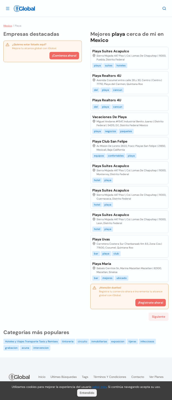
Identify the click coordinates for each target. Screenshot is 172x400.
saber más (99, 387)
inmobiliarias (99, 341)
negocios (110, 131)
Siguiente (158, 317)
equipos (99, 155)
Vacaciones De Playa (109, 117)
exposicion (117, 341)
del (96, 90)
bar (96, 253)
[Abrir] (7, 8)
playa (97, 65)
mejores (107, 278)
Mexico (7, 25)
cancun (117, 90)
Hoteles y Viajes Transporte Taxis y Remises (31, 341)
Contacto (137, 377)
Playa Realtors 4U (106, 75)
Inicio (41, 377)
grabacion (11, 348)
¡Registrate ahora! (150, 302)
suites (108, 65)
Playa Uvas (101, 239)
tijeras (132, 341)
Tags (85, 377)
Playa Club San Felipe (109, 141)
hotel (97, 180)
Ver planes (156, 377)
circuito (82, 341)
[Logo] (24, 8)
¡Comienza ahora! (64, 55)
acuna (25, 348)
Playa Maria (101, 263)
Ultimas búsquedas (64, 377)
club (116, 253)
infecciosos (147, 341)
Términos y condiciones (109, 377)
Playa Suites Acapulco (110, 51)
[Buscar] (164, 8)
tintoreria (68, 341)
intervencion (41, 348)
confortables (116, 155)
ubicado (122, 278)
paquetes (126, 131)
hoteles (121, 65)
